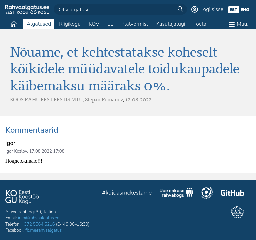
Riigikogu (70, 24)
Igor (10, 143)
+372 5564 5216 (38, 224)
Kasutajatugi (170, 24)
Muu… (244, 24)
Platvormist (134, 24)
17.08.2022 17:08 (46, 151)
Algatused (39, 24)
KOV (94, 24)
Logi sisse (211, 9)
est (233, 9)
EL (110, 24)
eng (245, 9)
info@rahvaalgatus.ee (38, 218)
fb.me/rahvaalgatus (43, 230)
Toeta (199, 24)
